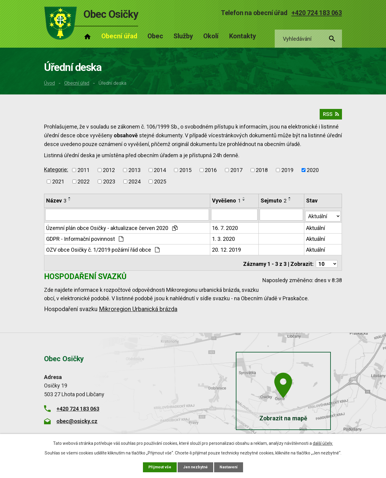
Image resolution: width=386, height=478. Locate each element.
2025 (160, 184)
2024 (134, 184)
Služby (183, 36)
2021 (58, 184)
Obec (155, 36)
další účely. (323, 442)
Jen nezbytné (195, 466)
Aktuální (315, 229)
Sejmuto (274, 203)
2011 (84, 173)
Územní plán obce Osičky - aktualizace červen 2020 (112, 229)
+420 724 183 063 (316, 13)
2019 (287, 173)
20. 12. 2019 (226, 251)
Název (56, 203)
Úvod (49, 83)
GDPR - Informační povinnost (84, 240)
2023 (109, 184)
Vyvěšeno (226, 203)
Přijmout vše (158, 466)
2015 (185, 173)
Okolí (211, 36)
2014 (160, 173)
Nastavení (230, 466)
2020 (313, 173)
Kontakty (242, 36)
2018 (262, 173)
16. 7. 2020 (225, 229)
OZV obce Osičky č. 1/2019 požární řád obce (103, 251)
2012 (109, 173)
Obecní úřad (76, 83)
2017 (236, 173)
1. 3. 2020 (223, 240)
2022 (84, 184)
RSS (330, 116)
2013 (134, 173)
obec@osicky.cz (76, 420)
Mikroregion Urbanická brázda (138, 308)
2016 (211, 173)
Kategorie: (56, 172)
